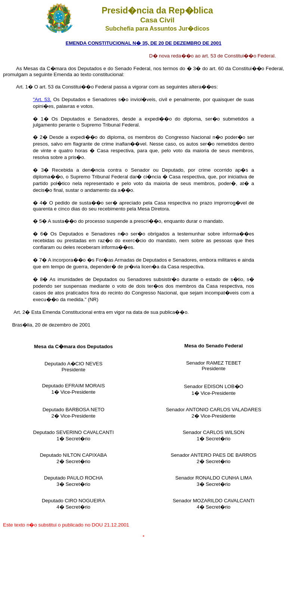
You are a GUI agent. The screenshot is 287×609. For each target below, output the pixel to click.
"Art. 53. (42, 99)
